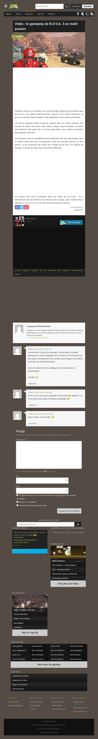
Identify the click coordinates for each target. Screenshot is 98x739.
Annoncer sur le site (58, 709)
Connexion (75, 6)
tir (41, 270)
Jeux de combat (18, 659)
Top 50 (40, 14)
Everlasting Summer (60, 578)
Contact (32, 709)
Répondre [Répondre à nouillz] (33, 405)
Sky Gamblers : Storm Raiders (64, 565)
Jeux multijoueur (19, 650)
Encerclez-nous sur (80, 712)
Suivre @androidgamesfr (21, 550)
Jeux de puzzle (37, 650)
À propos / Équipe (36, 702)
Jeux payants (37, 646)
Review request (57, 705)
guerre (34, 270)
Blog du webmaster (20, 685)
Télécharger (74, 222)
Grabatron (18, 627)
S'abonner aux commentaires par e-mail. (31, 505)
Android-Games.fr (11, 6)
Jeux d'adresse (37, 655)
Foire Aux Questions (15, 705)
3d (45, 270)
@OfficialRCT (19, 537)
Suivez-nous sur (81, 707)
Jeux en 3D (55, 646)
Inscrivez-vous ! (52, 471)
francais (52, 270)
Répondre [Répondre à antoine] (33, 383)
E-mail (18, 486)
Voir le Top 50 (30, 632)
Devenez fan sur (79, 703)
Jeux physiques (76, 650)
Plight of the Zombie (22, 619)
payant (18, 274)
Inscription (88, 6)
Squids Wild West (21, 614)
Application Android (20, 676)
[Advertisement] (49, 88)
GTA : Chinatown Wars (61, 569)
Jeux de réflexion (57, 650)
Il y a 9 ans (17, 545)
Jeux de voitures (57, 655)
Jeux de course (38, 659)
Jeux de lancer (75, 659)
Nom (17, 476)
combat (26, 270)
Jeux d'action (75, 655)
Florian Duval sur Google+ (39, 338)
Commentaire (21, 439)
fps (59, 270)
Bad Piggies (18, 623)
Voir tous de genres (49, 664)
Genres (51, 14)
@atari (30, 535)
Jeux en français (76, 646)
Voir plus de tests (68, 583)
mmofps (66, 270)
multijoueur (77, 270)
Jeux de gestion (57, 659)
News (8, 14)
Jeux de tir (16, 655)
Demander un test (58, 702)
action (18, 270)
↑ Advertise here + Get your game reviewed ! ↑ (68, 534)
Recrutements (13, 702)
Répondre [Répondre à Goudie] (33, 423)
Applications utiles (19, 680)
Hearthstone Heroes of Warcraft (64, 574)
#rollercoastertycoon (21, 542)
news (19, 37)
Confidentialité (35, 705)
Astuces (29, 14)
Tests (18, 14)
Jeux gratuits (17, 646)
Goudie (30, 414)
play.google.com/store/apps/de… (26, 540)
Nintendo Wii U (18, 689)
